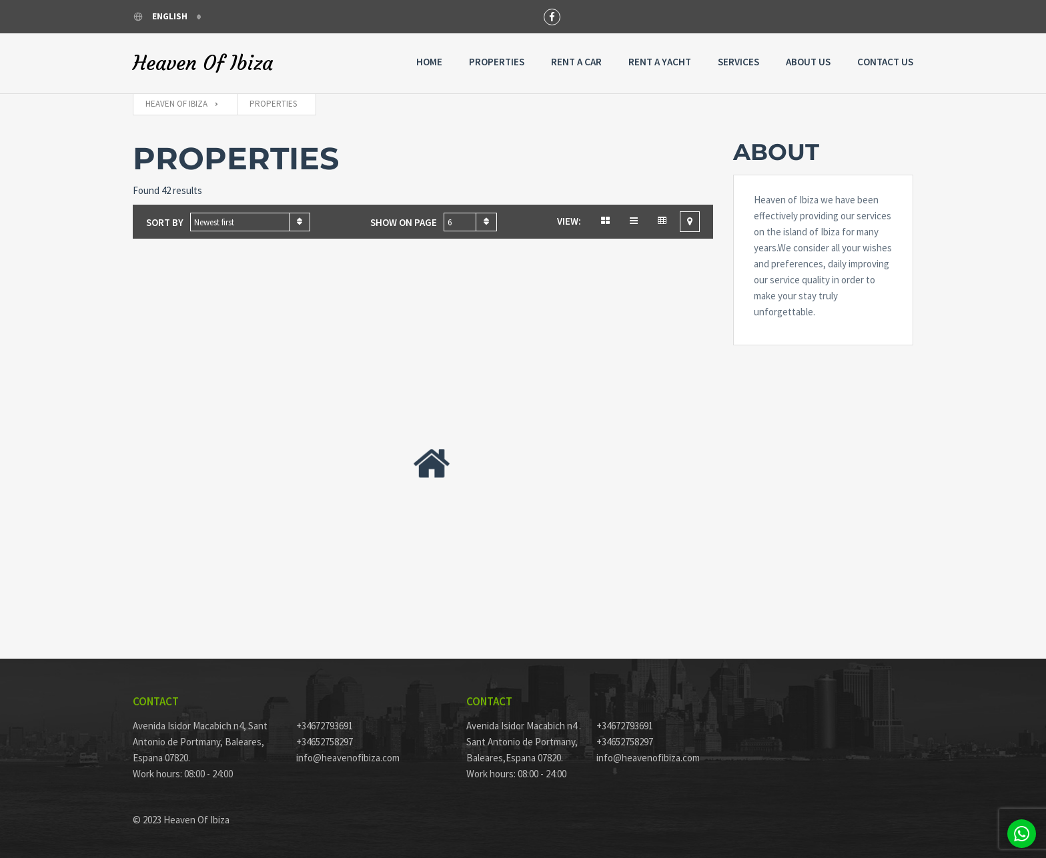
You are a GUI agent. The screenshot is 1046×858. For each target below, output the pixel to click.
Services (738, 61)
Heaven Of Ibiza (203, 63)
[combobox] (250, 222)
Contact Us (885, 61)
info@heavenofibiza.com (348, 757)
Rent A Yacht (659, 61)
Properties (496, 61)
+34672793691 (324, 725)
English (161, 16)
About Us (808, 61)
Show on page (403, 222)
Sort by (164, 222)
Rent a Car (576, 61)
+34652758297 (324, 741)
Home (429, 61)
